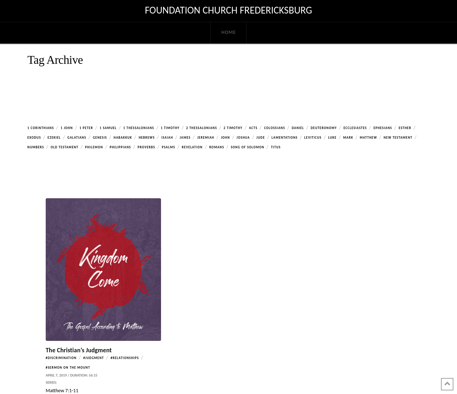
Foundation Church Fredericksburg (228, 10)
